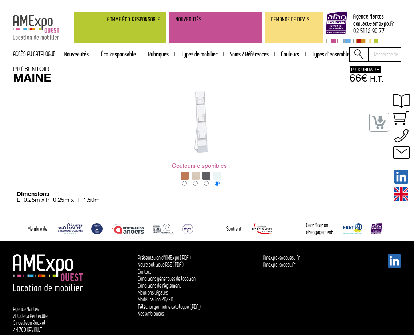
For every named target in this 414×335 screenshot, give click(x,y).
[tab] (158, 54)
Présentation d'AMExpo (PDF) (164, 257)
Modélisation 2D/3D (155, 299)
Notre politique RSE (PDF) (161, 264)
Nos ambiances (151, 313)
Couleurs (290, 54)
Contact (144, 271)
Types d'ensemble (331, 54)
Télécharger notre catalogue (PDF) (169, 306)
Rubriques (158, 54)
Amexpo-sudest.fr (279, 264)
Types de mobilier (199, 54)
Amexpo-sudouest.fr (281, 257)
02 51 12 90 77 (369, 31)
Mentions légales (153, 292)
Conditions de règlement (159, 285)
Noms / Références (249, 54)
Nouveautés (76, 54)
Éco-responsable (118, 54)
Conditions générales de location (167, 278)
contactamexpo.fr (373, 24)
